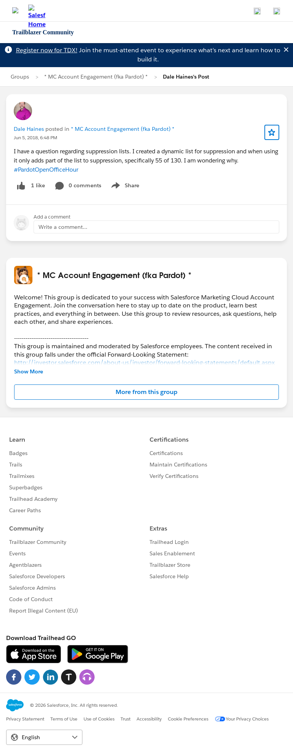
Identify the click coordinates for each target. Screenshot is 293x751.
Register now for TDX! (46, 50)
